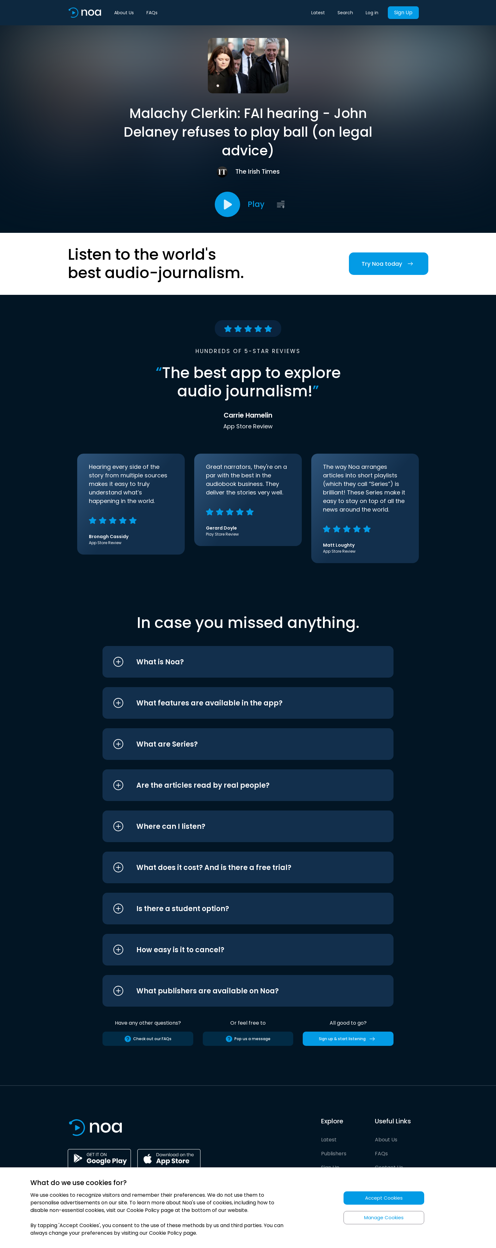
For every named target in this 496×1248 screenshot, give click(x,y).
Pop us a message (247, 1039)
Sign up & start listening (348, 1039)
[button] (236, 662)
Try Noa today (389, 264)
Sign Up (403, 12)
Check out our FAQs (147, 1039)
